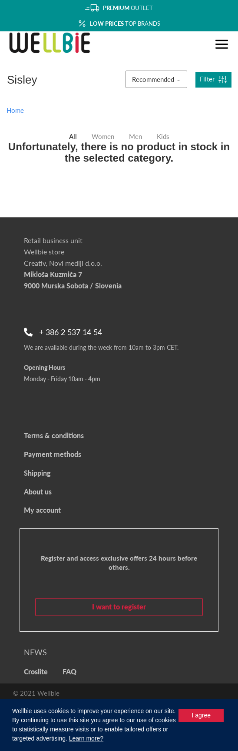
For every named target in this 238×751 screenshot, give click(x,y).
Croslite (36, 671)
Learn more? (86, 738)
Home (15, 110)
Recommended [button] (156, 79)
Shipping (37, 473)
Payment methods (52, 454)
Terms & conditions (54, 435)
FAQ (69, 671)
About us (38, 491)
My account (42, 510)
